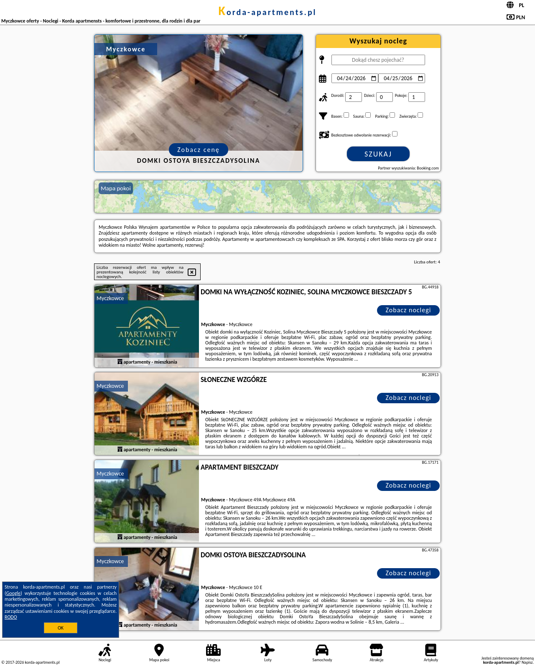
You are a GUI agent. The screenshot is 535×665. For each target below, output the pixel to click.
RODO (11, 617)
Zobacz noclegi (408, 310)
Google (13, 593)
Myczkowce (110, 298)
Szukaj (378, 154)
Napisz (527, 662)
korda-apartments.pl (267, 12)
